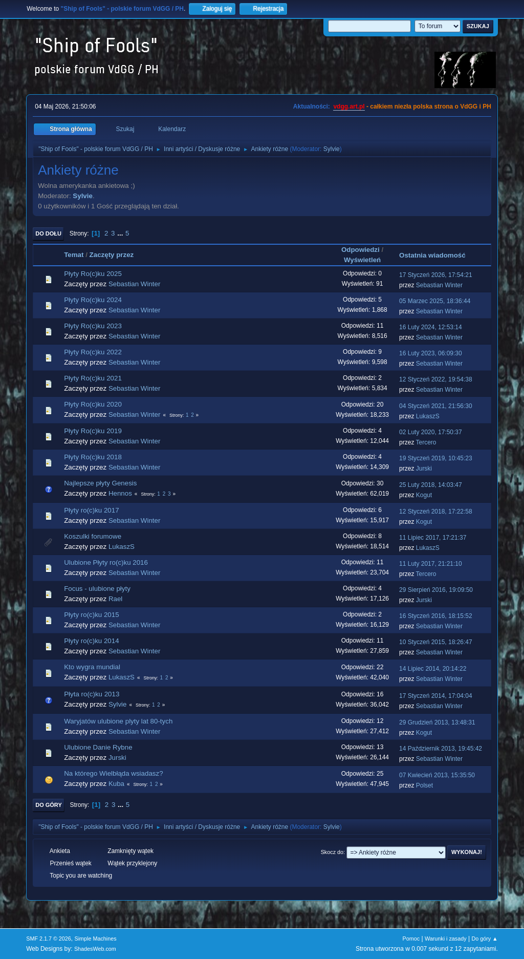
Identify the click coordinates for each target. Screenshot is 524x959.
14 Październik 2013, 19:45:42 (440, 748)
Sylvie (331, 149)
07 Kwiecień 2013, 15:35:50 (437, 775)
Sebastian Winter (134, 284)
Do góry (48, 805)
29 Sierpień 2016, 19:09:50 (436, 589)
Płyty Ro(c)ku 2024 (93, 300)
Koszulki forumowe (92, 536)
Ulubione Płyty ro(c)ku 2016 (106, 562)
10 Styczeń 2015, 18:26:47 (435, 642)
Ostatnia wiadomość (437, 255)
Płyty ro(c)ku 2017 (91, 510)
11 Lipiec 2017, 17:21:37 (432, 537)
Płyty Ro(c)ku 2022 (93, 352)
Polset (424, 785)
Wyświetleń (362, 260)
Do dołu (48, 233)
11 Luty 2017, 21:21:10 (430, 563)
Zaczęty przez (112, 255)
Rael (115, 599)
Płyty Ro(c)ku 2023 (93, 326)
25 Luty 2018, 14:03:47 (430, 484)
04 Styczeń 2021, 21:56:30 (435, 406)
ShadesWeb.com (95, 949)
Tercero (426, 442)
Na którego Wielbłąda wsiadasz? (113, 773)
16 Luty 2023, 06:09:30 (430, 353)
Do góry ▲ (484, 938)
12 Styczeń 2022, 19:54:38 (435, 379)
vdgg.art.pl (348, 106)
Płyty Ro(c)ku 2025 (93, 274)
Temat (73, 255)
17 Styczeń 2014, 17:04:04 (435, 695)
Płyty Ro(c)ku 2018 (93, 457)
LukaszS (428, 416)
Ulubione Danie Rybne (98, 747)
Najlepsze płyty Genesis (100, 483)
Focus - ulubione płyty (97, 588)
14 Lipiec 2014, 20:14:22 (432, 668)
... (121, 233)
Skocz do (332, 852)
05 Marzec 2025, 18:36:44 (434, 301)
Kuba (116, 783)
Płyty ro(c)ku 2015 (91, 615)
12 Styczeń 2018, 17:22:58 (435, 511)
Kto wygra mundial (92, 667)
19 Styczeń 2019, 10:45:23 (435, 458)
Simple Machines (96, 938)
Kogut (424, 495)
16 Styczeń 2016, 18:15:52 (435, 616)
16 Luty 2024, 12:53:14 (430, 327)
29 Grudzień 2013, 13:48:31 (437, 722)
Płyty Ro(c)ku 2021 (93, 378)
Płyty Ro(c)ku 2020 (93, 404)
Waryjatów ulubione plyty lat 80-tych (118, 721)
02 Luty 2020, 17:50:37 (430, 432)
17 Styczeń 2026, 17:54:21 (435, 275)
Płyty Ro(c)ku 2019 (93, 431)
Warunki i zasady (446, 938)
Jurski (424, 468)
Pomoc (411, 938)
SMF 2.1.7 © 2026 (48, 938)
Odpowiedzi (360, 249)
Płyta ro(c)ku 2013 (91, 694)
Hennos (120, 493)
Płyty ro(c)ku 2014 (91, 641)
